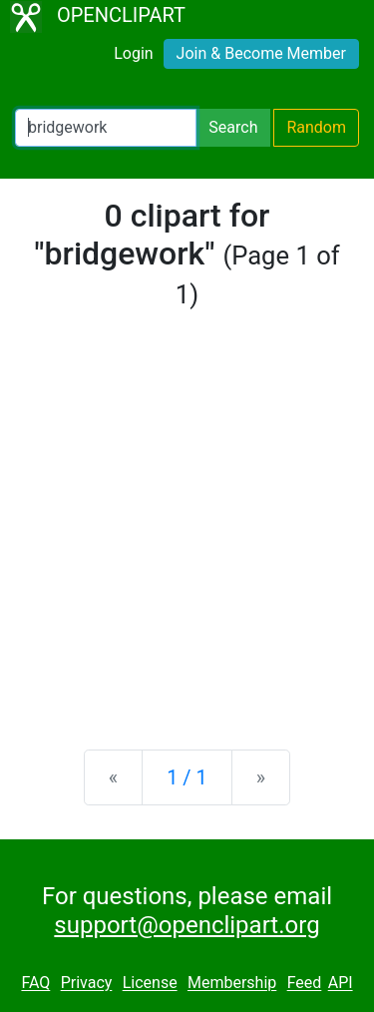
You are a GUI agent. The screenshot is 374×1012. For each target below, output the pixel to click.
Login (133, 53)
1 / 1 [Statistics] (187, 777)
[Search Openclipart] (105, 128)
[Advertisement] (187, 530)
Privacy (87, 983)
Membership (231, 983)
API (340, 983)
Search (232, 127)
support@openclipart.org (186, 925)
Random (316, 127)
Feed (304, 983)
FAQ (35, 983)
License (150, 983)
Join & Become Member (261, 53)
